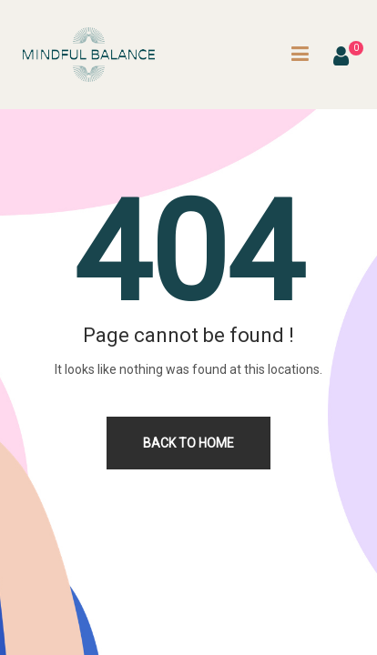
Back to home (188, 443)
